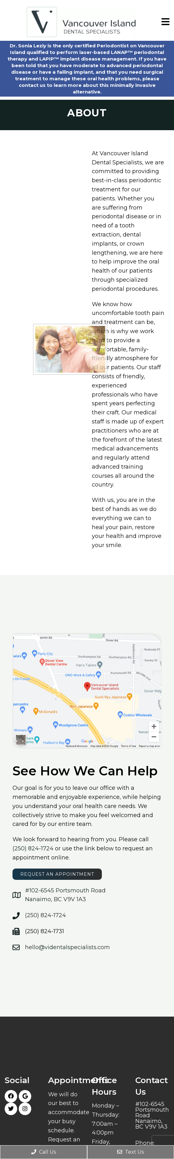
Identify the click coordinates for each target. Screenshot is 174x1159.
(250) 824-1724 (32, 848)
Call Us (43, 1152)
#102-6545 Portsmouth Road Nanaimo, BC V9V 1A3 (152, 1115)
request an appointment (57, 874)
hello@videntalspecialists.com (67, 947)
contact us (32, 85)
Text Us (130, 1152)
